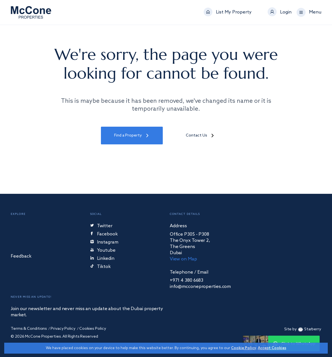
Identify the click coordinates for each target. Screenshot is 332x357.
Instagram (104, 242)
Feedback (21, 256)
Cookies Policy (92, 328)
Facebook (104, 234)
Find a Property (132, 135)
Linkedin (102, 258)
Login (286, 12)
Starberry (309, 329)
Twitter (101, 226)
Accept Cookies (272, 348)
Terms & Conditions (29, 328)
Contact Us (200, 135)
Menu (315, 12)
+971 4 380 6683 (187, 280)
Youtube (103, 250)
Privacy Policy (63, 328)
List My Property (234, 12)
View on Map (183, 259)
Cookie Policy (243, 348)
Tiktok (100, 267)
